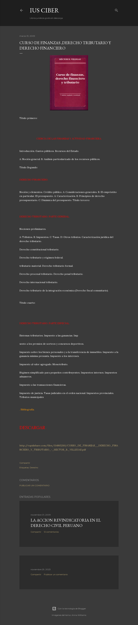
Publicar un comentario (34, 485)
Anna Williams (79, 615)
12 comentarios (51, 532)
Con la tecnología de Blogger (69, 609)
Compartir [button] (24, 463)
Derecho (34, 467)
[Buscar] (116, 9)
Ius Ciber (44, 10)
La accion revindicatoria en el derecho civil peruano (66, 522)
